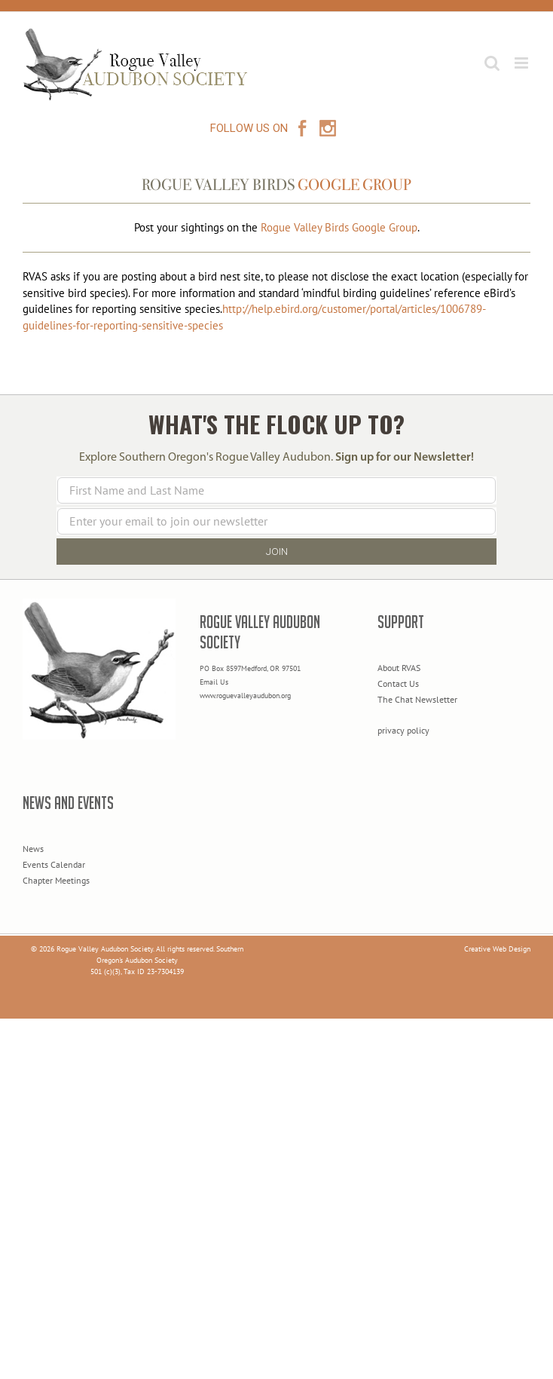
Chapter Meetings (56, 880)
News (33, 848)
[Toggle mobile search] (492, 63)
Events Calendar (54, 864)
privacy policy (403, 730)
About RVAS (398, 667)
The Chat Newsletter (417, 699)
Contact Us (398, 683)
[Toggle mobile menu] (522, 63)
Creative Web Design (497, 949)
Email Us (214, 682)
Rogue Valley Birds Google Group (339, 227)
